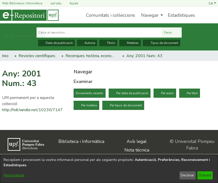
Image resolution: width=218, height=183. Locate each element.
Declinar (187, 175)
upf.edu (52, 3)
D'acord (205, 175)
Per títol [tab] (192, 93)
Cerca (172, 32)
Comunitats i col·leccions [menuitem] (110, 15)
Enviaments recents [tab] (89, 93)
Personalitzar (14, 175)
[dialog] (109, 169)
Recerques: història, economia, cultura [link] (90, 56)
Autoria (87, 43)
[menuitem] (151, 15)
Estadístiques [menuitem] (181, 15)
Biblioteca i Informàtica (81, 141)
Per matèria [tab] (89, 105)
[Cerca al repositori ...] (99, 32)
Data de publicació (56, 43)
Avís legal (137, 141)
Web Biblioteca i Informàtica (22, 3)
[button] (212, 3)
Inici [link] (5, 56)
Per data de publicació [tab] (132, 93)
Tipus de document (161, 43)
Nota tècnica (136, 150)
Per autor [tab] (167, 93)
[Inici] (29, 15)
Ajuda (70, 3)
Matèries (130, 43)
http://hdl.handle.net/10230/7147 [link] (32, 110)
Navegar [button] (150, 15)
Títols (108, 43)
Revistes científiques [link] (37, 56)
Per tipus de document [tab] (126, 105)
